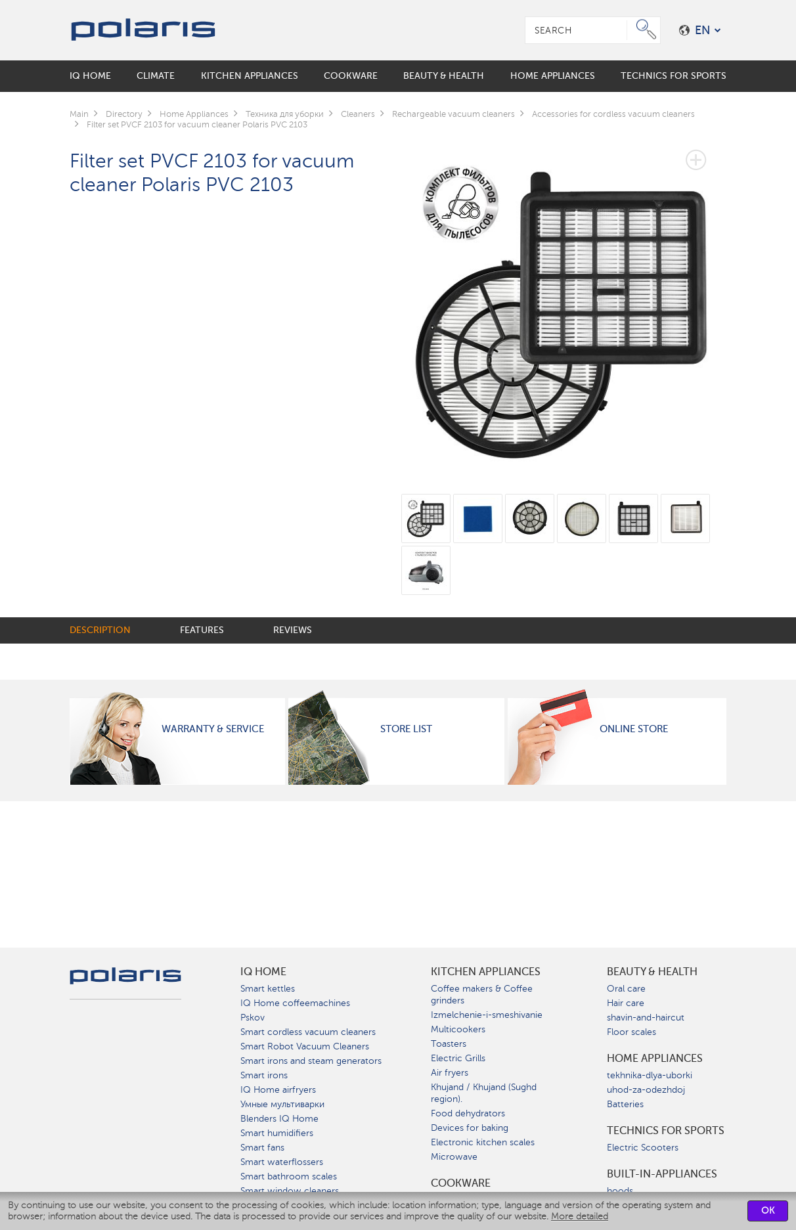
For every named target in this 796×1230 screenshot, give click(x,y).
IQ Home (263, 972)
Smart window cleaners (289, 1191)
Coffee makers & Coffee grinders (482, 994)
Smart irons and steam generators (311, 1060)
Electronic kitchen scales (483, 1142)
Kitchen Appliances (486, 972)
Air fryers (449, 1072)
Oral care (626, 988)
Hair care (625, 1003)
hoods (620, 1191)
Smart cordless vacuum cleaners (308, 1032)
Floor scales (631, 1032)
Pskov (252, 1017)
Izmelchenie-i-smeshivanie (486, 1015)
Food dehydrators (468, 1113)
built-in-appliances (662, 1174)
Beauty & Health (652, 972)
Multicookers (458, 1029)
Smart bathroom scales (288, 1176)
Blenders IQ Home (279, 1118)
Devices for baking (469, 1127)
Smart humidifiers (276, 1133)
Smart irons (264, 1075)
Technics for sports (665, 1130)
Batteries (625, 1104)
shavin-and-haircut (645, 1017)
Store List (406, 729)
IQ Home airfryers (278, 1089)
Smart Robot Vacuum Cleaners (304, 1046)
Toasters (448, 1043)
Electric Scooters (642, 1147)
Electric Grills (458, 1058)
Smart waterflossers (281, 1162)
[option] (563, 301)
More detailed (579, 1216)
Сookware (461, 1183)
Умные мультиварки (282, 1104)
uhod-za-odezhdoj (646, 1089)
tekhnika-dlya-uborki (649, 1075)
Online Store (634, 729)
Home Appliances (655, 1058)
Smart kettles (267, 988)
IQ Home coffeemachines (295, 1003)
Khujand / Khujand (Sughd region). (484, 1093)
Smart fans (262, 1147)
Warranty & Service (213, 729)
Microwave (454, 1156)
